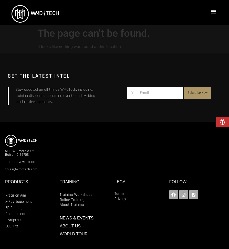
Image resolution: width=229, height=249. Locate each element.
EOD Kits (11, 226)
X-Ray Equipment (18, 201)
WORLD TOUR (74, 234)
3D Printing (14, 207)
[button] (213, 11)
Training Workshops (76, 194)
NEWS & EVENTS (77, 218)
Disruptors (13, 220)
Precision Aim (15, 195)
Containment (15, 213)
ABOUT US (70, 226)
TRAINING (69, 182)
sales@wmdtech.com (21, 169)
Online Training (72, 199)
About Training (72, 204)
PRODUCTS (16, 182)
